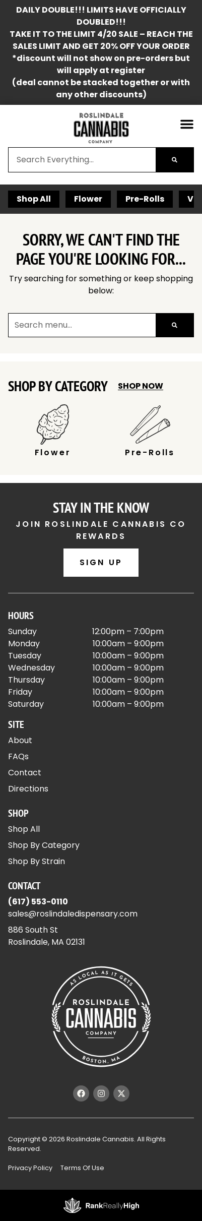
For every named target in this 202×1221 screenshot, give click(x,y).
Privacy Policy (30, 1168)
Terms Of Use (82, 1168)
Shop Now (140, 386)
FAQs (18, 756)
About (20, 740)
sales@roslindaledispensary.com (73, 914)
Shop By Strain (36, 861)
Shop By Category (44, 845)
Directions (28, 789)
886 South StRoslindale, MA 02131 (46, 936)
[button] (187, 124)
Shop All (34, 199)
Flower (88, 199)
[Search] (174, 160)
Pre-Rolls (144, 199)
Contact (24, 772)
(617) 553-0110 (38, 901)
